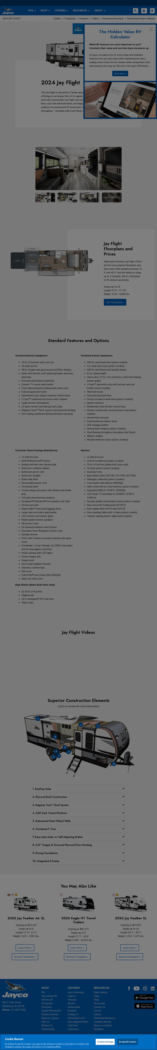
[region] (78, 1042)
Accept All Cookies (127, 1041)
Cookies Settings (105, 1041)
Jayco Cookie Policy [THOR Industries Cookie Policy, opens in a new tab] (71, 1047)
